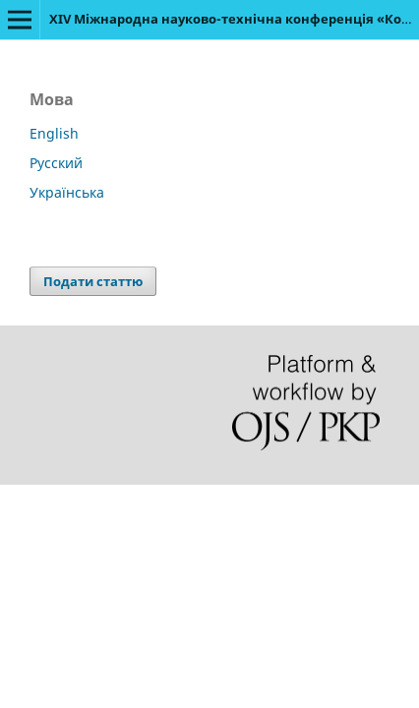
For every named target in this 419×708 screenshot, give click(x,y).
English (54, 133)
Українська (67, 192)
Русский (56, 162)
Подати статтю (93, 281)
